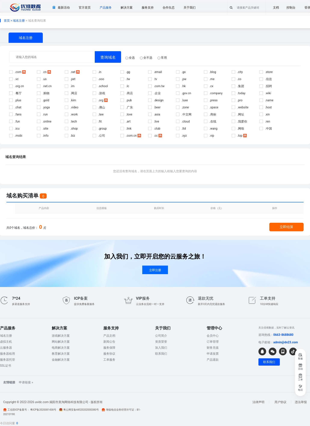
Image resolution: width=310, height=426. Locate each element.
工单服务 (109, 359)
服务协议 (109, 353)
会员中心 (213, 335)
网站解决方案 (61, 341)
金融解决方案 (61, 359)
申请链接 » (26, 382)
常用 (162, 57)
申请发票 (213, 353)
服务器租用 (7, 353)
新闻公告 (109, 341)
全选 (130, 57)
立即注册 (155, 270)
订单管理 (213, 341)
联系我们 (161, 353)
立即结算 (286, 227)
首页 (7, 20)
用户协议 (280, 402)
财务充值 (213, 347)
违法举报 (301, 402)
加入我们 (161, 347)
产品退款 (213, 359)
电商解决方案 (61, 347)
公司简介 (161, 335)
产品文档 (109, 335)
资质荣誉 (161, 341)
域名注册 (19, 20)
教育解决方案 (61, 353)
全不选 (146, 57)
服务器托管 (7, 359)
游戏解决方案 (61, 335)
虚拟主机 (6, 341)
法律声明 (258, 402)
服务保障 (109, 347)
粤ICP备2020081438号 (43, 409)
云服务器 (6, 347)
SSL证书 (5, 365)
